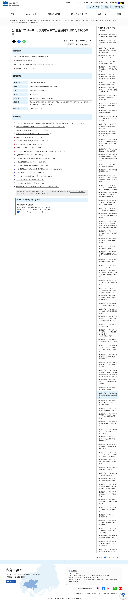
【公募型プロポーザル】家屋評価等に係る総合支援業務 (108, 474)
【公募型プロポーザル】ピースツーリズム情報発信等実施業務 (108, 209)
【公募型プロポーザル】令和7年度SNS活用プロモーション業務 (108, 340)
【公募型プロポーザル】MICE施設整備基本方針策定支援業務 (108, 150)
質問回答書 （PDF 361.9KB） (26, 60)
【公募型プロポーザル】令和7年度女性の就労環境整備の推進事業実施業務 (108, 522)
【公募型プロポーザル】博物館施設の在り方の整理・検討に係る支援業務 (108, 215)
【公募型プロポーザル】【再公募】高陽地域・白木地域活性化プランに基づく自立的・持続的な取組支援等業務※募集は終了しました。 (108, 373)
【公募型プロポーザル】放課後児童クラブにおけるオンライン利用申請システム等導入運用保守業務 (108, 273)
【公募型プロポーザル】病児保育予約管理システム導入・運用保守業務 (108, 69)
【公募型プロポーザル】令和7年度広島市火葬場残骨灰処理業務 (108, 479)
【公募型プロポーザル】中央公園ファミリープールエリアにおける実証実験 (108, 118)
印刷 (69, 44)
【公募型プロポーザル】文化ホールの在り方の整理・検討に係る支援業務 (108, 233)
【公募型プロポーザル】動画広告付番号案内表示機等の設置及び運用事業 (108, 105)
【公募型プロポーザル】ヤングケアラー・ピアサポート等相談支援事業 (108, 282)
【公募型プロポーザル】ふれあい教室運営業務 (108, 515)
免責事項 (106, 593)
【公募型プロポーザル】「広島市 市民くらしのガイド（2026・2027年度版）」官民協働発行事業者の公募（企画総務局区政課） (108, 224)
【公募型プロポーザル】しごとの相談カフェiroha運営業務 (108, 409)
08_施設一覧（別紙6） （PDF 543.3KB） (30, 148)
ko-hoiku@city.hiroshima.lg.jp (31, 212)
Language (77, 2)
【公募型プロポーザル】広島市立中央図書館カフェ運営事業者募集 (108, 42)
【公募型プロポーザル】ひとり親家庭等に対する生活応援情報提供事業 (108, 240)
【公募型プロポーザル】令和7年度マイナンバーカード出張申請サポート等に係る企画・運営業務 (108, 454)
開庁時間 (74, 570)
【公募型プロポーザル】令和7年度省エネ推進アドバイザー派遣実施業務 (108, 501)
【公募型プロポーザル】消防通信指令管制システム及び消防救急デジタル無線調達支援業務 (108, 318)
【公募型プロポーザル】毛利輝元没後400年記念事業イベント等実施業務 (108, 381)
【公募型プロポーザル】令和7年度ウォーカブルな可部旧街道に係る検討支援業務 (108, 402)
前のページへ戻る (96, 557)
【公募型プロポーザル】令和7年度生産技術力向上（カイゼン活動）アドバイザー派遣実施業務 (108, 486)
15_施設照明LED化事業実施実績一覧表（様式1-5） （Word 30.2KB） (39, 169)
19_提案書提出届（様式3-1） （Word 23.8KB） (32, 183)
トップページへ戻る (112, 557)
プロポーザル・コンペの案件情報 (70, 20)
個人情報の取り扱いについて (93, 593)
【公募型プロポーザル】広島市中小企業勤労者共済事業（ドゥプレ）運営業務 (108, 97)
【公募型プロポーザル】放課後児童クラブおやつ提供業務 (108, 388)
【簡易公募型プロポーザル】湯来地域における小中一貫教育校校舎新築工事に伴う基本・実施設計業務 (108, 178)
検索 (106, 7)
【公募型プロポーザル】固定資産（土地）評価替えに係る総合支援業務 (108, 461)
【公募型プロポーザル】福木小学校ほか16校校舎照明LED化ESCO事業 (108, 438)
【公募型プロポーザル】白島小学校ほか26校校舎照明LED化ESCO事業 (108, 431)
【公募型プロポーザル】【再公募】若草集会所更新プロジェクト (108, 170)
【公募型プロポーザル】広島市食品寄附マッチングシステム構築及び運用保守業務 (108, 89)
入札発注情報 (55, 20)
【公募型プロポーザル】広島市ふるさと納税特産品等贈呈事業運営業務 (108, 311)
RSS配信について (116, 593)
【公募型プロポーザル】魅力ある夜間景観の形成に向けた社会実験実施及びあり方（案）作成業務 (108, 76)
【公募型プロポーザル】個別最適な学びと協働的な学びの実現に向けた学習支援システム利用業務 (108, 348)
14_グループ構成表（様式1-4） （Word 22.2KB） (32, 165)
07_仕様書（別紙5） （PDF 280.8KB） (29, 144)
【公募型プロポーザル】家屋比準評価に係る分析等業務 (108, 468)
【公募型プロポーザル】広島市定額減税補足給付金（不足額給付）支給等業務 (108, 356)
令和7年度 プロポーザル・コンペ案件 (93, 20)
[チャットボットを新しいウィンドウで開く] (123, 599)
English (68, 2)
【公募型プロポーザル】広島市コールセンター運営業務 (108, 56)
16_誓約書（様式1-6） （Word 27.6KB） (30, 172)
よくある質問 (94, 7)
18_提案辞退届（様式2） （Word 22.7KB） (30, 179)
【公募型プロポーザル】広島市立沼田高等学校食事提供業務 (108, 536)
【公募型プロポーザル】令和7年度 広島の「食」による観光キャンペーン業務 (108, 126)
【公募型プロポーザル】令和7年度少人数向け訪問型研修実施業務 (108, 509)
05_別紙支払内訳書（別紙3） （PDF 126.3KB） (32, 137)
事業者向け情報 (33, 20)
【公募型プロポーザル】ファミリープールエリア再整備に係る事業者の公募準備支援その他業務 (108, 187)
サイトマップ (79, 593)
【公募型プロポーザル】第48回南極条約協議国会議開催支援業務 (108, 253)
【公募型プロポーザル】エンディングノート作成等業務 (107, 266)
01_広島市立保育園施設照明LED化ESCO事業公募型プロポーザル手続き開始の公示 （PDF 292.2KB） (50, 123)
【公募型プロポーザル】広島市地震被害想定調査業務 (108, 111)
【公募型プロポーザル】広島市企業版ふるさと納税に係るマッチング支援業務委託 (108, 50)
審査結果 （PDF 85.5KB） (25, 68)
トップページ (22, 20)
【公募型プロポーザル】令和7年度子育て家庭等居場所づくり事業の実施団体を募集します (108, 290)
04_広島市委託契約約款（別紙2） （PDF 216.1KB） (33, 133)
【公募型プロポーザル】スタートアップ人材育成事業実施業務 (107, 304)
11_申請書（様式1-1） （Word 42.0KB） (29, 155)
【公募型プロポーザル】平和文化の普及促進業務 (108, 325)
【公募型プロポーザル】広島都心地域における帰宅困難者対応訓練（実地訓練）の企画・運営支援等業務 (108, 142)
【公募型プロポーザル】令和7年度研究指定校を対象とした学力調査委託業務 (108, 543)
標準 (102, 3)
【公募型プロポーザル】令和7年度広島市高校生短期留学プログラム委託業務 (108, 530)
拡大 (105, 3)
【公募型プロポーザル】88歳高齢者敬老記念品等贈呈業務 (107, 260)
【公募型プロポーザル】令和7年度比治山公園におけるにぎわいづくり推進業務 (108, 133)
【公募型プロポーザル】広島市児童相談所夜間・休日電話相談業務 (108, 35)
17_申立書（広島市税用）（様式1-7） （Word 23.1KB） (34, 176)
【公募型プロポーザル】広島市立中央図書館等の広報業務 (108, 165)
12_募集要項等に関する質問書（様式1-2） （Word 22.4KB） (36, 158)
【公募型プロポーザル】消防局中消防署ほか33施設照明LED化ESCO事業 (108, 446)
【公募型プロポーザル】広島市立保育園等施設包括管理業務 (108, 83)
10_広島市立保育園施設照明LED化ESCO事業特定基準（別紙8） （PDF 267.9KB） (43, 151)
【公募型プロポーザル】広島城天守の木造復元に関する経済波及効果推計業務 (108, 297)
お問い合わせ (118, 7)
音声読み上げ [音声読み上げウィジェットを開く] (88, 2)
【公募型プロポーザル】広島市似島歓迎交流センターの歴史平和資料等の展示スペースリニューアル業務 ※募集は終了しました (108, 333)
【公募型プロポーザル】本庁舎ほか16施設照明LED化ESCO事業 (108, 423)
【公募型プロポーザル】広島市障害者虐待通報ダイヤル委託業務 (108, 550)
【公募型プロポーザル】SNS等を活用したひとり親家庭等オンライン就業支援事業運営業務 (108, 194)
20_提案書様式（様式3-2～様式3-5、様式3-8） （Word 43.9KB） (38, 186)
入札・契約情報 (44, 20)
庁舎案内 (12, 581)
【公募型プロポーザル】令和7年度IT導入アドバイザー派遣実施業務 (108, 494)
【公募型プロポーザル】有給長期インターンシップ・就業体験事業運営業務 (108, 364)
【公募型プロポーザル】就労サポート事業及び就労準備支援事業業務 (108, 416)
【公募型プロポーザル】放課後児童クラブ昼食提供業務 (108, 247)
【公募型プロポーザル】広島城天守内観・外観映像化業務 (108, 62)
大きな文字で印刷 (82, 44)
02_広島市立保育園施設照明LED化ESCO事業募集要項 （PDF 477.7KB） (41, 126)
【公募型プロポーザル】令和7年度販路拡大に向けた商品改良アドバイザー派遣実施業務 (108, 202)
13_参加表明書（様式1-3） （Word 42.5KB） (31, 162)
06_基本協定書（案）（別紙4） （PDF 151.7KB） (32, 140)
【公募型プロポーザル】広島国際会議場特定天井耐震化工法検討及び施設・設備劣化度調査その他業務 (108, 157)
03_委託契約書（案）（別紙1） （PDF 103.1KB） (31, 130)
